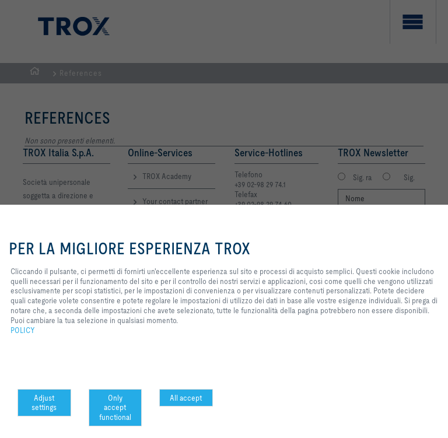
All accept (186, 397)
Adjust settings (44, 402)
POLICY (22, 330)
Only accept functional (115, 407)
